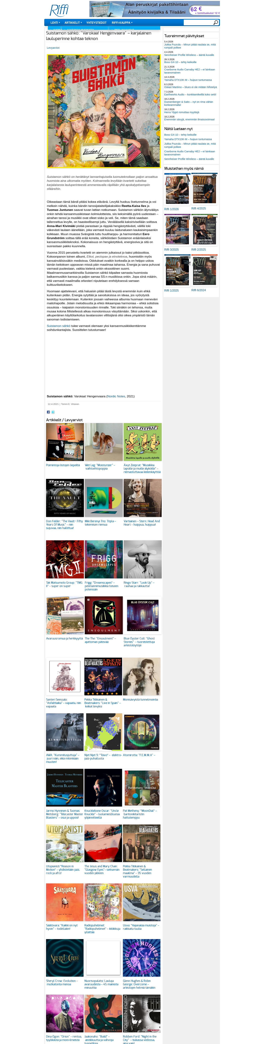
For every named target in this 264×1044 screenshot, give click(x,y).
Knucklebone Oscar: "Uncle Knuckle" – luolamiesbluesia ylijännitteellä (102, 814)
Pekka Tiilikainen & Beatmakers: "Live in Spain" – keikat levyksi (102, 703)
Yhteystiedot (96, 22)
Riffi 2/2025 (198, 249)
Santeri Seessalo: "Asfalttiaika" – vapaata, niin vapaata (63, 703)
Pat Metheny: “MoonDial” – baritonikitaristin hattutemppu (140, 814)
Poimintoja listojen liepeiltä (63, 465)
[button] (104, 170)
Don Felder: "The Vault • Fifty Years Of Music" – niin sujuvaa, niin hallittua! (64, 525)
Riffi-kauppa (121, 22)
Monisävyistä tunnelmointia (140, 699)
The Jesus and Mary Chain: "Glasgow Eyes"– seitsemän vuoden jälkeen (102, 870)
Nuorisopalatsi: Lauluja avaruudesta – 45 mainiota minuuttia (101, 984)
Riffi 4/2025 (198, 208)
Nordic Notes (116, 396)
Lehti (54, 22)
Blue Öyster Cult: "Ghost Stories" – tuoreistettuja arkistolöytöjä (139, 642)
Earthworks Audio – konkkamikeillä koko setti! (190, 94)
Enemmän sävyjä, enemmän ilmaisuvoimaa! (189, 119)
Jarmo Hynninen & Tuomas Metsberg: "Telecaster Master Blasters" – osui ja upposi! (64, 814)
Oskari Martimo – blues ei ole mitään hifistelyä (190, 87)
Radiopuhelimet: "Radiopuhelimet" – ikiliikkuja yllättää (102, 929)
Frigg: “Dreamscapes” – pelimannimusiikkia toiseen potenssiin (101, 586)
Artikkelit (72, 22)
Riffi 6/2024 (198, 290)
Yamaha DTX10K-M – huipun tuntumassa (188, 79)
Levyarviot (53, 47)
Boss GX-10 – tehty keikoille (180, 62)
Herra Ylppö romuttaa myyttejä (181, 112)
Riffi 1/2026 (171, 209)
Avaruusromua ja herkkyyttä (64, 638)
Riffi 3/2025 (171, 249)
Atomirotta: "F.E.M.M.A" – (139, 755)
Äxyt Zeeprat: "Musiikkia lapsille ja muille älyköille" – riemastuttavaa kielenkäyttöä (142, 469)
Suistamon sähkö (58, 326)
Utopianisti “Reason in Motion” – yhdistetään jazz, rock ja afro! (63, 870)
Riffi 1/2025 (171, 290)
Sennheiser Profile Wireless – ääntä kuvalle (189, 55)
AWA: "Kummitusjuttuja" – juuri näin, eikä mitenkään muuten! (62, 758)
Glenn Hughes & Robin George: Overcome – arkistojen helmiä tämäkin (139, 984)
